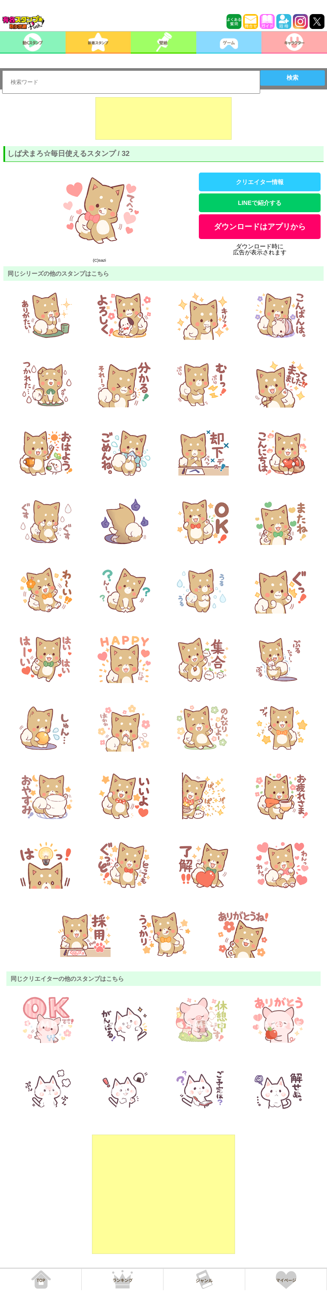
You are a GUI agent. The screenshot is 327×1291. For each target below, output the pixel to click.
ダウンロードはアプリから (260, 226)
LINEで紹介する (259, 202)
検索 (292, 77)
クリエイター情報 (260, 182)
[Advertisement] (163, 118)
